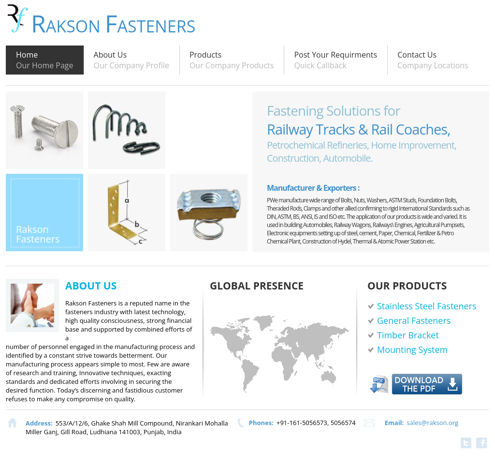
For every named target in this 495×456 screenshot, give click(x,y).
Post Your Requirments (335, 60)
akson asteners (113, 21)
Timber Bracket (408, 335)
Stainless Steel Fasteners (427, 306)
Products (231, 60)
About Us (131, 60)
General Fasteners (414, 320)
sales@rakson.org (432, 422)
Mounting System (412, 349)
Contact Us (432, 60)
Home (44, 60)
